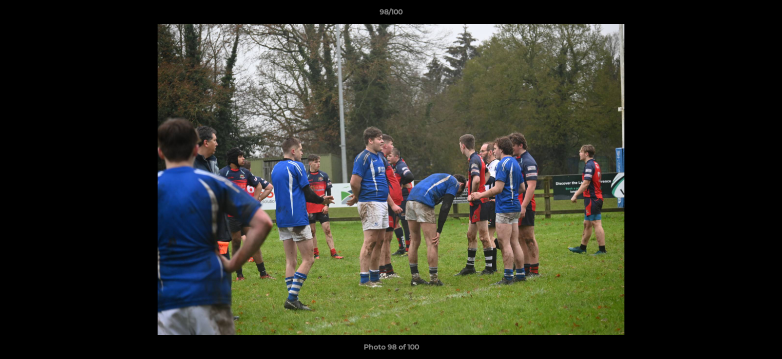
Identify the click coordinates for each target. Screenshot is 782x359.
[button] (764, 14)
